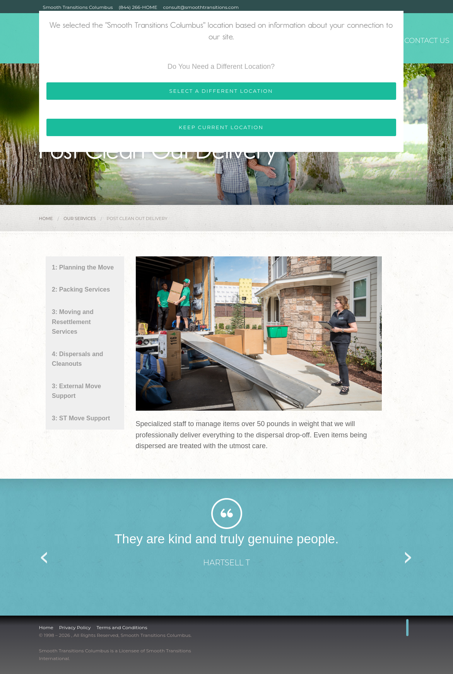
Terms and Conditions (121, 627)
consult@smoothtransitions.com (201, 7)
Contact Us (424, 39)
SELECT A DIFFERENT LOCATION (221, 91)
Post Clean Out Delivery (137, 218)
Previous (45, 555)
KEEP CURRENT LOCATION (221, 127)
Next (408, 555)
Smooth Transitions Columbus (78, 7)
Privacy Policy (75, 627)
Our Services (79, 218)
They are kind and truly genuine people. (227, 539)
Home (46, 218)
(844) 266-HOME (138, 7)
